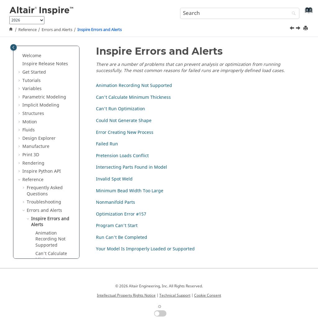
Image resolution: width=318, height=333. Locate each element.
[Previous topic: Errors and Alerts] (292, 29)
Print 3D (30, 69)
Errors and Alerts (57, 30)
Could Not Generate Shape (52, 206)
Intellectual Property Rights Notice (126, 295)
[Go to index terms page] (307, 12)
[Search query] (239, 13)
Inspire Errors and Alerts (99, 30)
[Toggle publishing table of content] (13, 47)
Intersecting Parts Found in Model (54, 257)
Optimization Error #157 (121, 214)
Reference (27, 30)
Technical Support (174, 295)
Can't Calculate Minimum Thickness (51, 174)
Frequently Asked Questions (45, 105)
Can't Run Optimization (48, 191)
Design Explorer (39, 53)
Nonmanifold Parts (115, 202)
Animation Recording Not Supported (50, 154)
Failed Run (46, 232)
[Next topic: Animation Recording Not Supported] (298, 29)
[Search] (292, 14)
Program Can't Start (117, 225)
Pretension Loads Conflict (53, 243)
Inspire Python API (41, 86)
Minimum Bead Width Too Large (129, 191)
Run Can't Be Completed (121, 237)
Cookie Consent (207, 295)
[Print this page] (306, 28)
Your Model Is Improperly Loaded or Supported (145, 249)
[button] (19, 53)
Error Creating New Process (50, 220)
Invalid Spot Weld (114, 179)
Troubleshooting (44, 117)
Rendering (33, 78)
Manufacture (35, 61)
